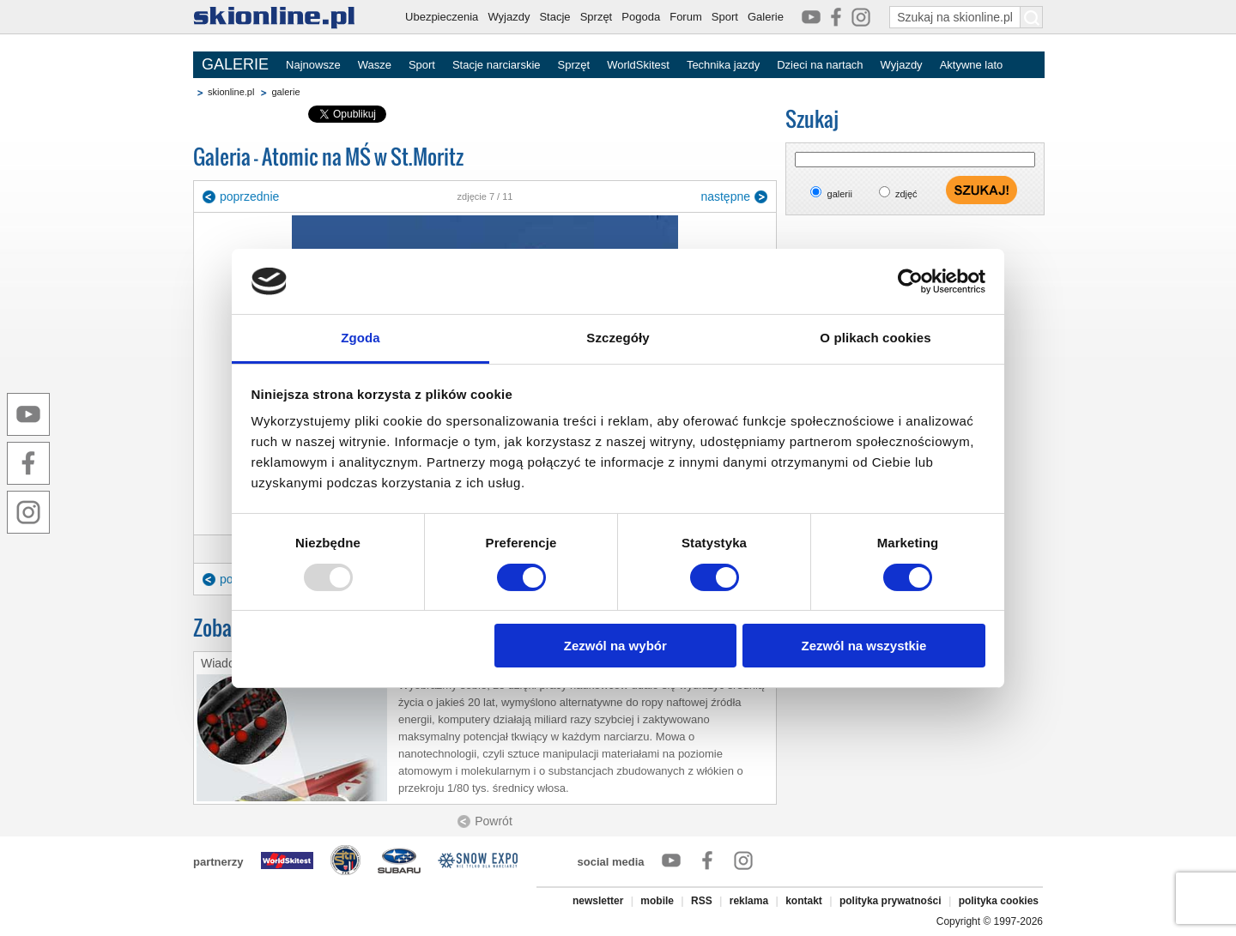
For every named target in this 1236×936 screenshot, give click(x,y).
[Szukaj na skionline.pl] (1032, 17)
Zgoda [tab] (360, 337)
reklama (749, 901)
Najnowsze (313, 64)
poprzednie (249, 196)
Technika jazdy (723, 64)
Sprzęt (596, 16)
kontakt (803, 901)
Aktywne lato (971, 64)
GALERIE (235, 64)
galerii (839, 194)
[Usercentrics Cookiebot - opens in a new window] (910, 281)
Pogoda (640, 16)
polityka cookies (999, 901)
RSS (701, 901)
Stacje (554, 16)
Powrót (493, 821)
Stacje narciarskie (496, 64)
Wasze (374, 64)
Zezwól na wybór (615, 645)
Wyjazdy (509, 16)
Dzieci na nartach (820, 64)
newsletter (598, 901)
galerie (285, 92)
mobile (657, 901)
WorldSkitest (638, 64)
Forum (686, 16)
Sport (725, 16)
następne (725, 196)
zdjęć (906, 194)
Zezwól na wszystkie (863, 645)
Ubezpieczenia (441, 16)
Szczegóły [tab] (617, 337)
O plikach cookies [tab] (875, 337)
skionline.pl (231, 92)
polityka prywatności (890, 901)
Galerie (766, 16)
